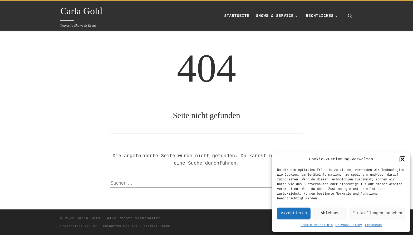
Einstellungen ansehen (377, 213)
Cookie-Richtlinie (317, 225)
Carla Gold (88, 218)
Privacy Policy (348, 225)
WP (95, 226)
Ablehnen (330, 213)
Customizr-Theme (155, 226)
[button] (402, 159)
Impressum (373, 225)
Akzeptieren (294, 213)
